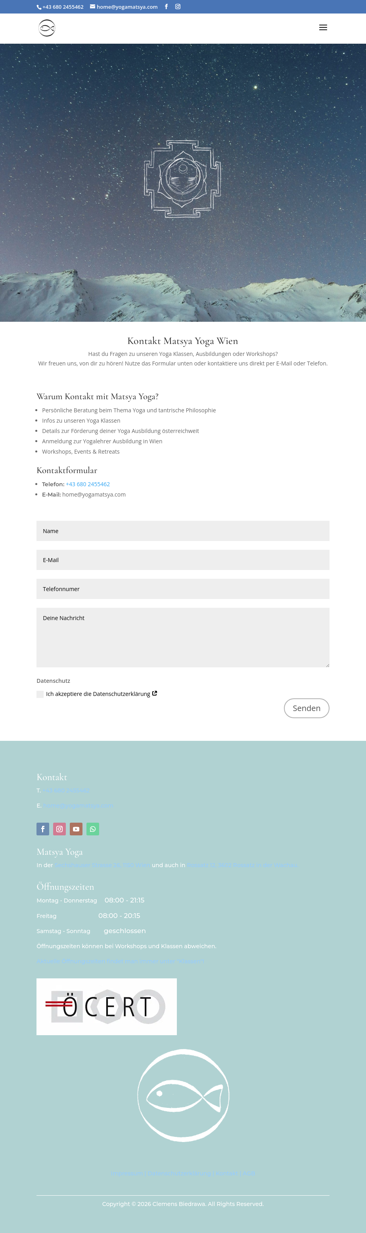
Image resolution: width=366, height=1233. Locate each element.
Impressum (127, 1173)
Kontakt (227, 1173)
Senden (306, 708)
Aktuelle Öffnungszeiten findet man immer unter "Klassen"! (120, 961)
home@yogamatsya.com (78, 805)
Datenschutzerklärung (179, 1173)
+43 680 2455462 (88, 484)
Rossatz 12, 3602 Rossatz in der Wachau (242, 865)
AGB (249, 1173)
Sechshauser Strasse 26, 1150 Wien (102, 865)
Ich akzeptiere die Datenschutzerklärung (97, 694)
